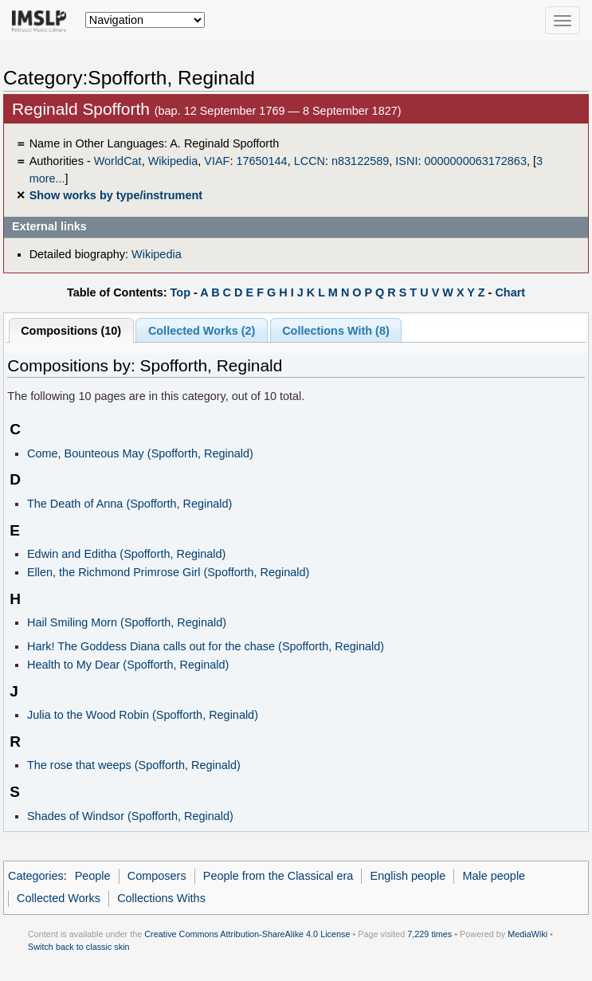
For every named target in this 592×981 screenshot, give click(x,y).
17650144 (261, 161)
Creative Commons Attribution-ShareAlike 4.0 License (247, 934)
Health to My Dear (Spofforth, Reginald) (128, 664)
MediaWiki (527, 934)
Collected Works (58, 898)
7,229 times (429, 934)
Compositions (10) (71, 330)
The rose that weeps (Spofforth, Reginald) (134, 765)
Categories (36, 875)
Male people (493, 875)
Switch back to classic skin (79, 947)
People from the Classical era (278, 875)
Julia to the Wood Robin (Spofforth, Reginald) (142, 714)
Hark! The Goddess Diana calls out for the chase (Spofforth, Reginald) (205, 646)
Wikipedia (173, 161)
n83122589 (360, 161)
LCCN (309, 161)
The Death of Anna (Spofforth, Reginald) (129, 503)
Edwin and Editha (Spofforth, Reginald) (126, 553)
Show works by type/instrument (115, 195)
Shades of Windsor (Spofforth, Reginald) (130, 816)
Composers (156, 875)
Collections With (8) (336, 330)
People (93, 875)
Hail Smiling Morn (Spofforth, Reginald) (126, 622)
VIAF (216, 161)
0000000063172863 (475, 161)
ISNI (406, 161)
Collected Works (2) (202, 330)
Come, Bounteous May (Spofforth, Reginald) (140, 453)
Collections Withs (161, 898)
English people (408, 875)
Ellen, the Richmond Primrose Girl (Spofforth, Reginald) (168, 572)
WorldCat (118, 161)
